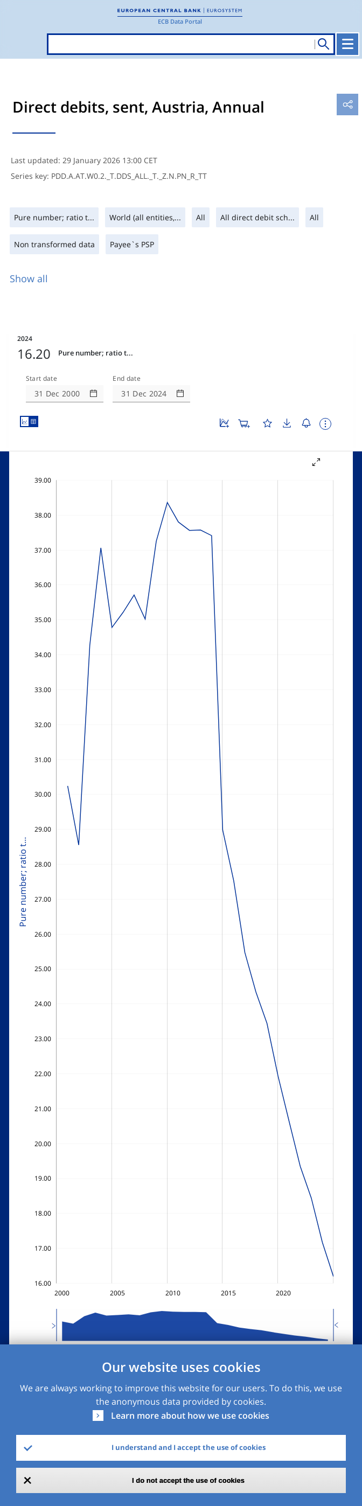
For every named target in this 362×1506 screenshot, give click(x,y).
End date (127, 378)
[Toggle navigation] (347, 44)
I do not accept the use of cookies (188, 1480)
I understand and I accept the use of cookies (189, 1447)
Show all (29, 278)
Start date (41, 378)
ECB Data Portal (180, 21)
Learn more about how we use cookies (190, 1415)
